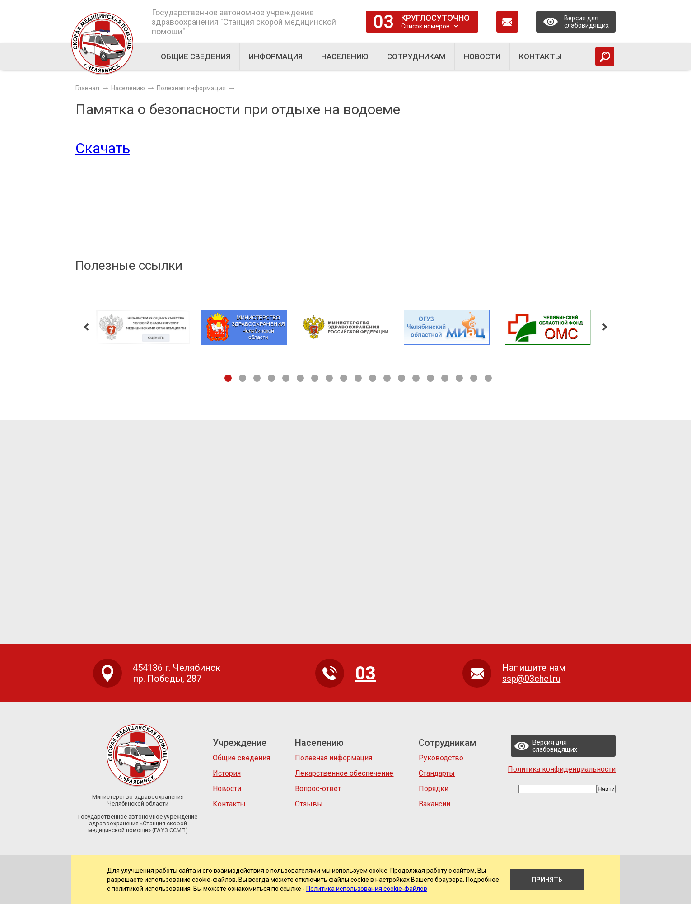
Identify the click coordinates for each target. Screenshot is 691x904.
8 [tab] (329, 378)
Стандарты (437, 773)
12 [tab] (387, 378)
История (227, 773)
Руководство (441, 758)
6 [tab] (300, 378)
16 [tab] (444, 378)
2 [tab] (242, 378)
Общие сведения (241, 758)
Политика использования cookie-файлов (366, 888)
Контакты (229, 804)
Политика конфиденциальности (562, 769)
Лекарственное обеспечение (344, 773)
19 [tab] (488, 378)
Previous (86, 327)
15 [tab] (430, 378)
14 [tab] (416, 378)
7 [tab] (314, 378)
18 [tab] (473, 378)
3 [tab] (257, 378)
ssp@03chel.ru (531, 678)
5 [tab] (285, 378)
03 (383, 22)
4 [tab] (271, 378)
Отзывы (309, 804)
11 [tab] (372, 378)
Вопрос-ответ (318, 788)
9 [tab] (343, 378)
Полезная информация (333, 758)
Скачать (102, 148)
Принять (547, 879)
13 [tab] (401, 378)
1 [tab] (228, 378)
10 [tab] (358, 378)
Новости (227, 788)
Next (605, 327)
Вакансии (434, 804)
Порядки (433, 788)
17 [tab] (459, 378)
